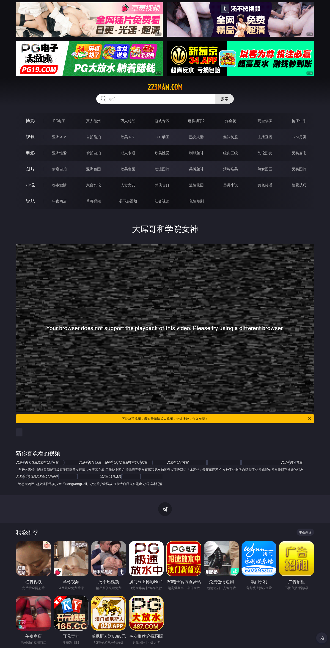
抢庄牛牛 (299, 120)
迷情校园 (196, 185)
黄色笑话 (265, 185)
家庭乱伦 (93, 185)
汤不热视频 (128, 201)
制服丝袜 (196, 152)
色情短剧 (196, 201)
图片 (30, 169)
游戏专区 (162, 120)
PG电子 (59, 120)
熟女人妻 (196, 136)
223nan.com (165, 87)
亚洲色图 (93, 168)
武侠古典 (162, 185)
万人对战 (128, 120)
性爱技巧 (299, 185)
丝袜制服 (230, 136)
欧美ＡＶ (128, 136)
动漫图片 (162, 168)
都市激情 (59, 185)
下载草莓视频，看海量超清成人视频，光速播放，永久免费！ (217, 419)
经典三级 (230, 152)
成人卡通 (128, 152)
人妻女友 (128, 185)
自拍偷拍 (93, 136)
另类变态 (299, 152)
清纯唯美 (230, 168)
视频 (30, 137)
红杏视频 (162, 201)
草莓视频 (93, 201)
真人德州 (93, 120)
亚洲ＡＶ (59, 136)
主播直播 (265, 136)
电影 (30, 153)
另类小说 (230, 185)
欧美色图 (128, 168)
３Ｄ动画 (162, 136)
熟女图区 (265, 168)
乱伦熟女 (265, 152)
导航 (30, 201)
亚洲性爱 (59, 152)
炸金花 (230, 120)
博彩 (30, 121)
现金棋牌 (265, 120)
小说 (30, 185)
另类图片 (299, 168)
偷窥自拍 (59, 168)
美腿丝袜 (196, 168)
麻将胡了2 (196, 120)
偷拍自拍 (93, 152)
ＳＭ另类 (299, 136)
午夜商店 (59, 201)
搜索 (224, 98)
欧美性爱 (162, 152)
